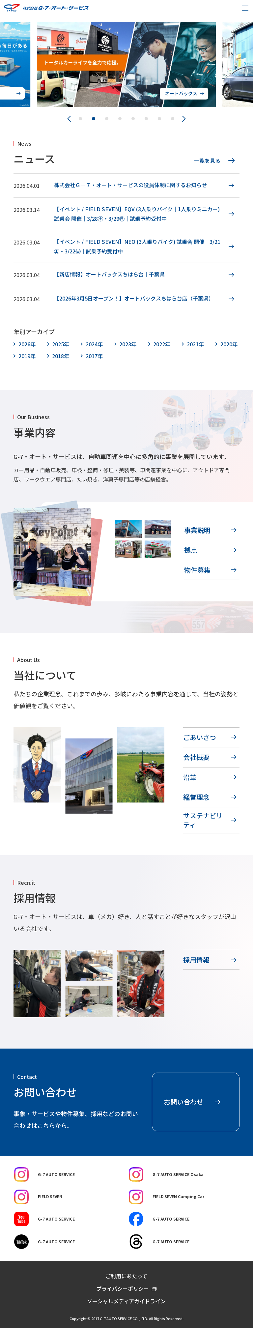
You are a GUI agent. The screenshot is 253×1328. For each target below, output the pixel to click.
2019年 (27, 356)
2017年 (94, 356)
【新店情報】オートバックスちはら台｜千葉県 (109, 274)
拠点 (190, 550)
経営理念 (196, 797)
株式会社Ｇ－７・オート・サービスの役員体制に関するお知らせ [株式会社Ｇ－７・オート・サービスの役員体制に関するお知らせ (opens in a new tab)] (130, 185)
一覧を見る (207, 160)
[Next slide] (184, 119)
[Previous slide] (69, 119)
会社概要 (196, 757)
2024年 (94, 344)
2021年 (195, 344)
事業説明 (197, 530)
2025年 (60, 344)
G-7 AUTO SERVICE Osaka (166, 1174)
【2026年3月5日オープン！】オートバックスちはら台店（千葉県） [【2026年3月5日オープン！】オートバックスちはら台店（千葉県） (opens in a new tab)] (134, 298)
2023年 (127, 344)
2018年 (60, 356)
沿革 (189, 777)
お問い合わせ (183, 1102)
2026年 (27, 344)
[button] (80, 118)
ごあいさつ (199, 737)
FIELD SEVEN (38, 1197)
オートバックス (181, 93)
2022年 (161, 344)
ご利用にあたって (126, 1276)
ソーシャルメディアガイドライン (126, 1301)
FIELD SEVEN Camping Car (166, 1197)
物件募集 (197, 570)
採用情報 (196, 960)
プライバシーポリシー (122, 1288)
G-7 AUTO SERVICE (44, 1174)
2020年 (229, 344)
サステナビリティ (203, 820)
